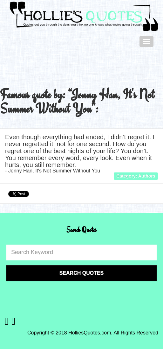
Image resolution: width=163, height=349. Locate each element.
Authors (146, 175)
